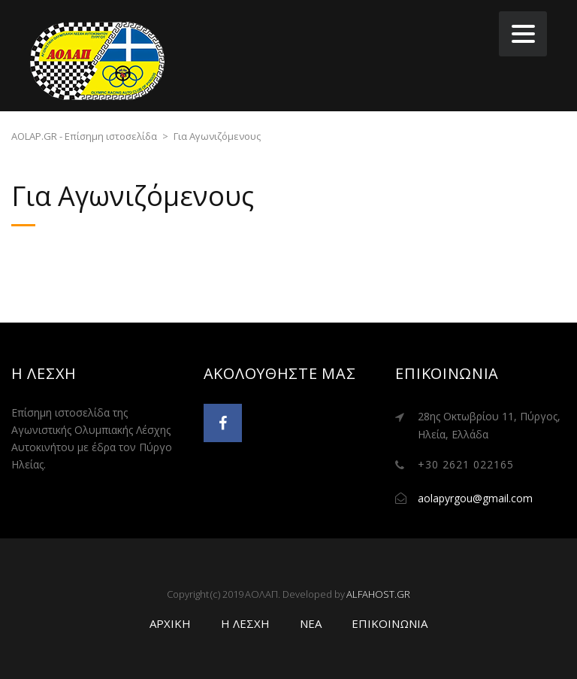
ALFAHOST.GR (378, 594)
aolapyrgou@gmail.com (475, 498)
